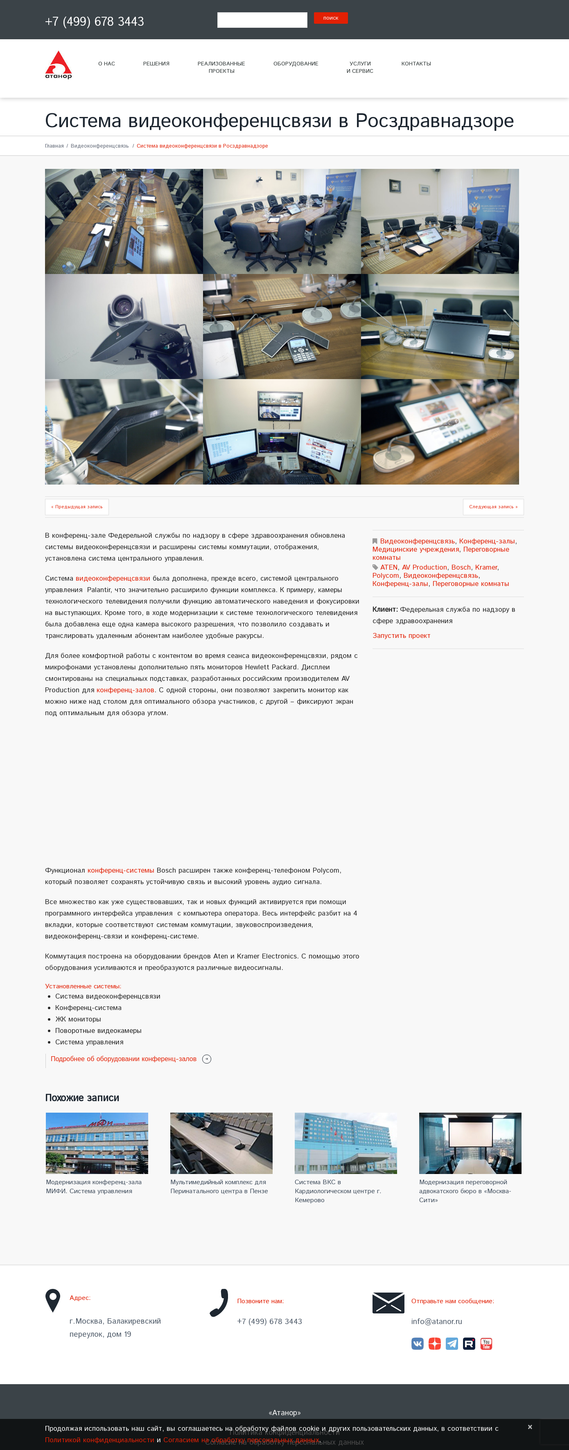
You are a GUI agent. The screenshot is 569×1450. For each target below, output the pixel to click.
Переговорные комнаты (471, 584)
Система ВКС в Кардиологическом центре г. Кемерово (338, 1191)
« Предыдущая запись (77, 507)
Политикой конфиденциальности (99, 1440)
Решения (156, 64)
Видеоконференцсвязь (100, 146)
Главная (54, 146)
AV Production (424, 567)
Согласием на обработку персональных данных (241, 1440)
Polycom (386, 576)
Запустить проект (402, 636)
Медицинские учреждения (416, 549)
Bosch (461, 567)
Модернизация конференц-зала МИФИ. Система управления (94, 1187)
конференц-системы (121, 870)
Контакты (416, 64)
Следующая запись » (493, 507)
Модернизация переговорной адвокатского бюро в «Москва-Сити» (465, 1191)
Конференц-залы (487, 541)
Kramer (486, 567)
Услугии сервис (360, 67)
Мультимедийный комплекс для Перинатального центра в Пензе (219, 1187)
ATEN (388, 567)
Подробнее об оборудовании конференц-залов (123, 1059)
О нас (106, 64)
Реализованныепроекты (221, 67)
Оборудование (295, 64)
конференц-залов (125, 690)
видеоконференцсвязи (113, 579)
